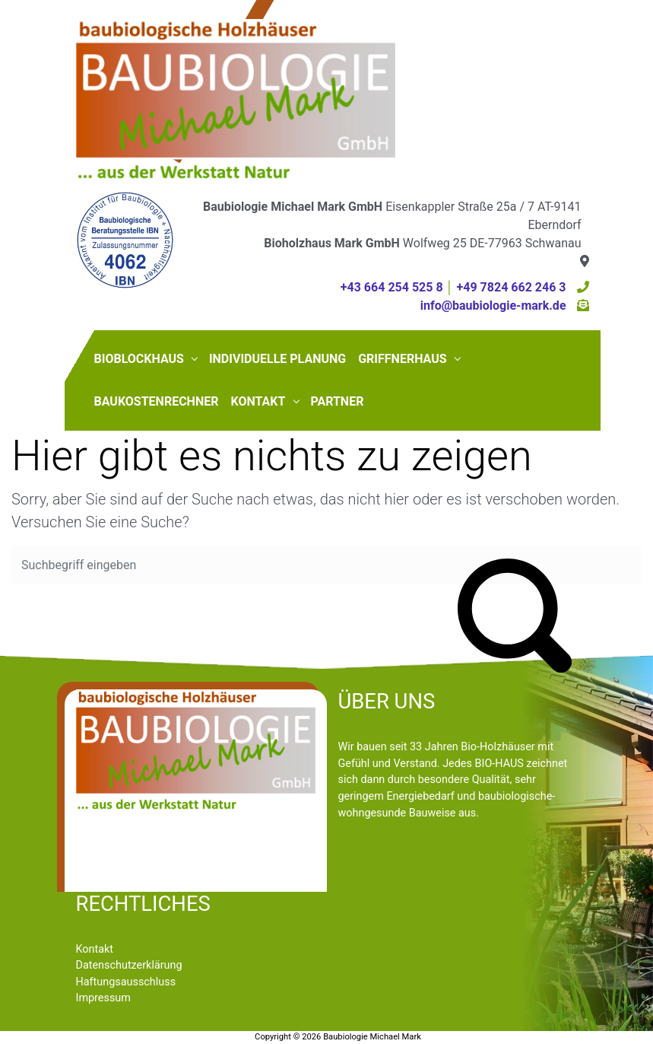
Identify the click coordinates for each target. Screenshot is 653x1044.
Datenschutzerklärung (129, 965)
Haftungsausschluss (126, 982)
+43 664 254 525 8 (392, 287)
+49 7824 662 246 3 (511, 287)
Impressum (103, 997)
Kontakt (95, 949)
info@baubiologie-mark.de (493, 305)
